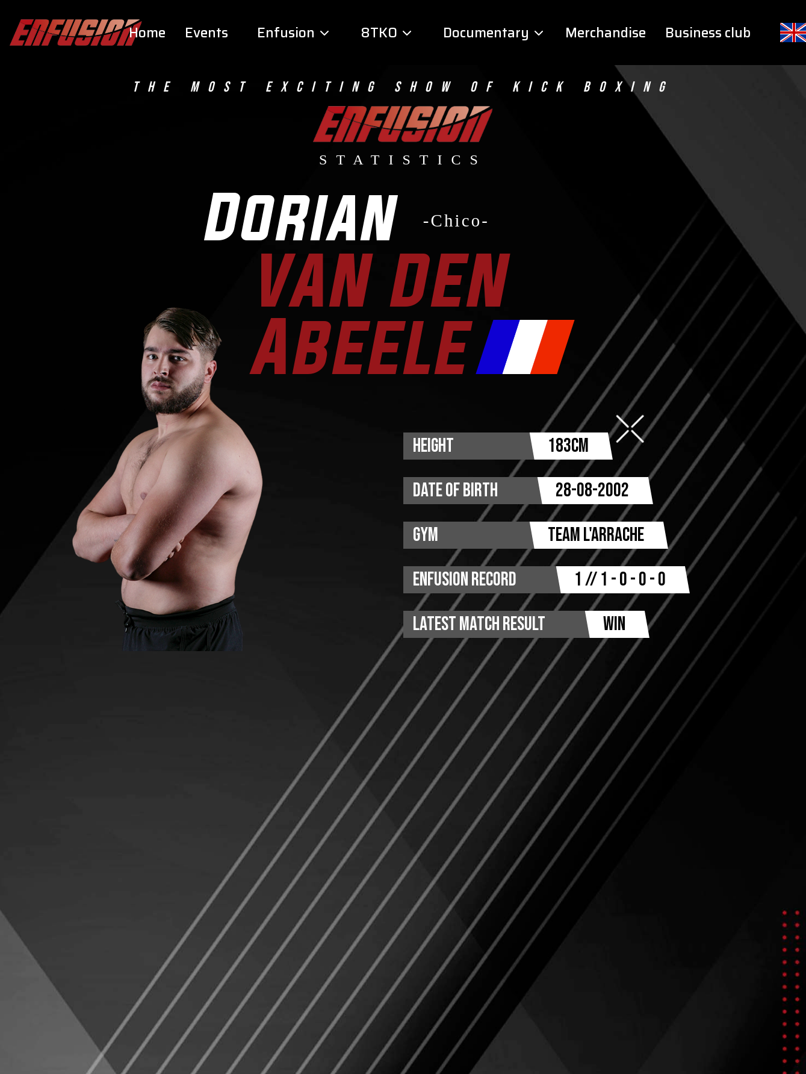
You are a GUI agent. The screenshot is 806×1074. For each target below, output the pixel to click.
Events (206, 32)
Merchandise (605, 32)
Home (147, 32)
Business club (708, 32)
